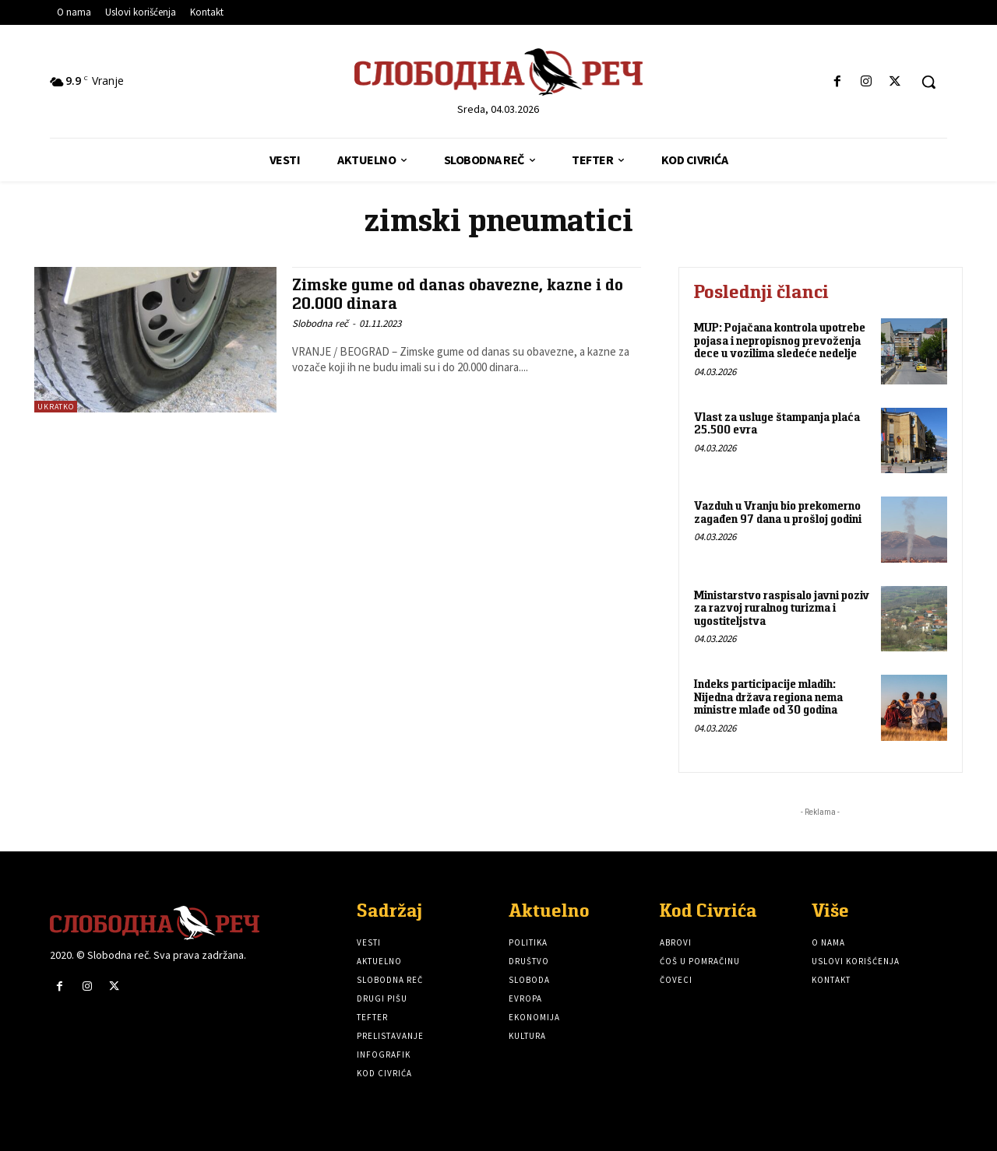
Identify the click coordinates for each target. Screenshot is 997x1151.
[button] (928, 81)
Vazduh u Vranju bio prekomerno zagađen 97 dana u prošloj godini (777, 512)
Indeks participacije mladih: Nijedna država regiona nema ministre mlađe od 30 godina (768, 696)
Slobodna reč (320, 322)
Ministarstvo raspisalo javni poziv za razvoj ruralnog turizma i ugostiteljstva (781, 607)
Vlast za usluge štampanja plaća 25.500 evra (777, 423)
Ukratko (55, 407)
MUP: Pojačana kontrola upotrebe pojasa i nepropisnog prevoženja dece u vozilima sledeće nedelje (779, 340)
